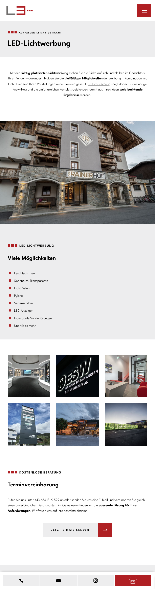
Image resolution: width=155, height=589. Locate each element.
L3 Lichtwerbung (99, 84)
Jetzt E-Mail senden (70, 530)
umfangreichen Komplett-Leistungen (63, 89)
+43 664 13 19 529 (47, 500)
